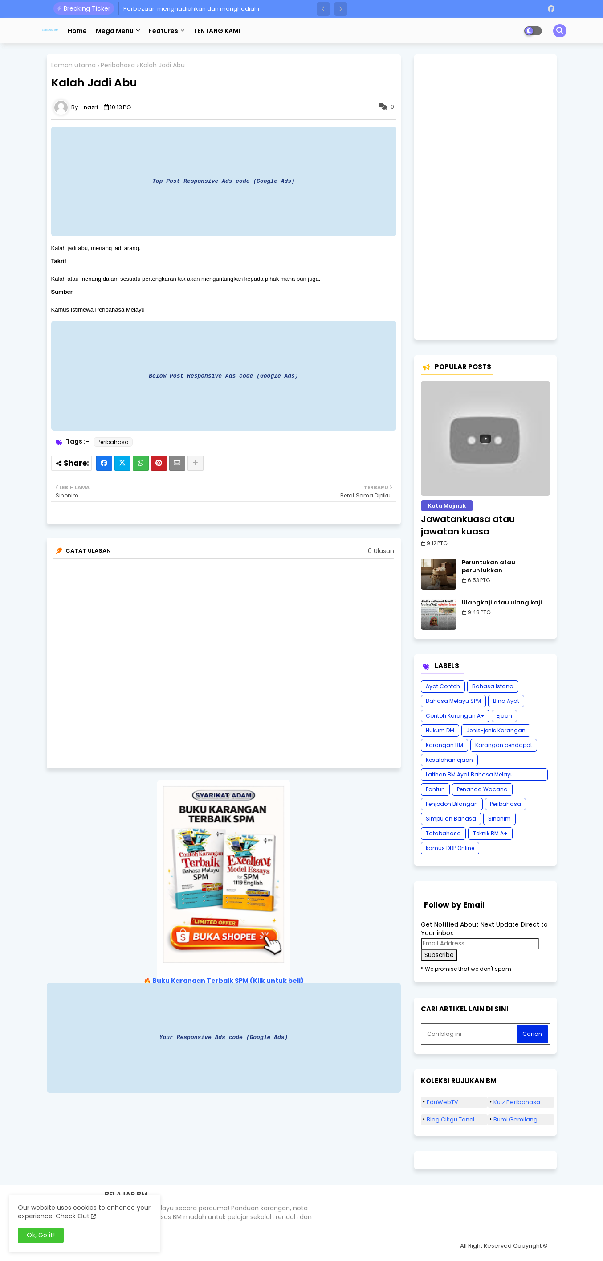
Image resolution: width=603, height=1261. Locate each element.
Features (163, 30)
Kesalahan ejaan (449, 760)
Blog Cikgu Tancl (450, 1119)
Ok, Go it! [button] (41, 1235)
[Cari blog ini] (470, 1034)
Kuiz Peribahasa (516, 1102)
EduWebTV (442, 1102)
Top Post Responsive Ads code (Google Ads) (223, 181)
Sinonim (499, 818)
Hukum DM (440, 730)
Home (77, 30)
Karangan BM (444, 745)
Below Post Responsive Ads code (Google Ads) (223, 376)
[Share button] (195, 463)
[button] (323, 9)
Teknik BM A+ (490, 833)
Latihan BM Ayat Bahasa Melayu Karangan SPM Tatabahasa (470, 776)
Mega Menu (115, 30)
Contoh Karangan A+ (455, 715)
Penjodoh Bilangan (452, 804)
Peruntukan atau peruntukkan (488, 567)
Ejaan (504, 715)
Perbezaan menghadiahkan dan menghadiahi (191, 8)
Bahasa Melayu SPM (453, 701)
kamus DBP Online (450, 848)
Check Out (73, 1216)
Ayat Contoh (443, 686)
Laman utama (73, 65)
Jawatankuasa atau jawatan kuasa (468, 525)
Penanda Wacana (482, 789)
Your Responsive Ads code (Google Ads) (223, 1037)
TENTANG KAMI (216, 30)
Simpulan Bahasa (451, 818)
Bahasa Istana (492, 686)
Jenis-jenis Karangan (496, 730)
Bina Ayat (506, 701)
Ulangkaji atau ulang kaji (502, 603)
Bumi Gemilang (515, 1119)
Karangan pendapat (503, 745)
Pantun (435, 789)
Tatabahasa (443, 833)
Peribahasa (118, 65)
